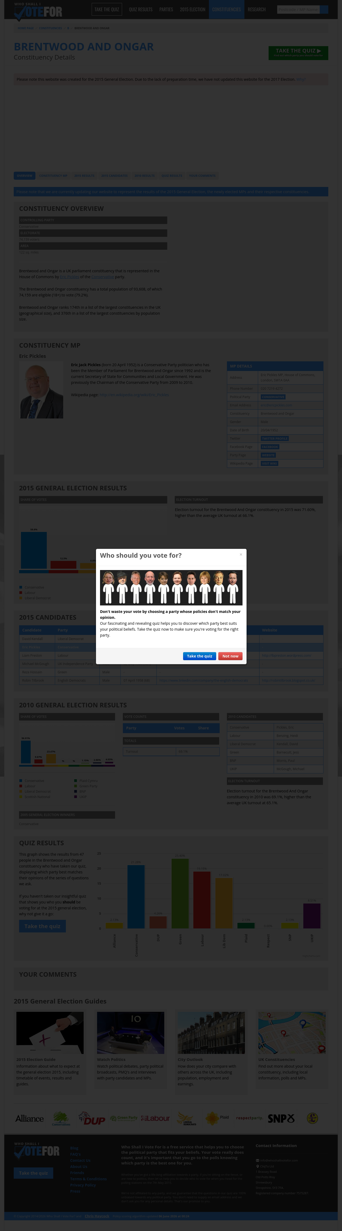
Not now (230, 656)
